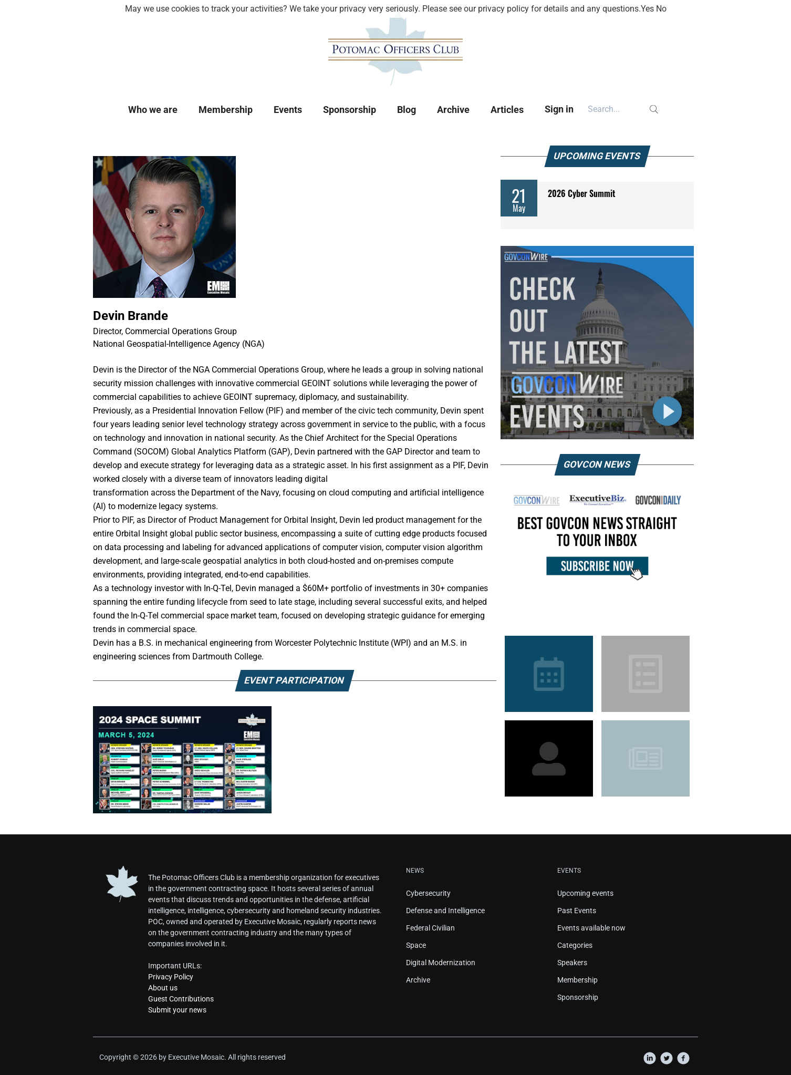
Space (416, 945)
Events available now (591, 928)
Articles (507, 109)
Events (288, 109)
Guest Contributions (181, 999)
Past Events (576, 910)
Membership (226, 109)
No (661, 9)
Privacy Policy (170, 977)
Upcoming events (585, 893)
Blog (406, 109)
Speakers (572, 962)
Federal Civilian (430, 928)
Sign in (559, 109)
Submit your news (177, 1010)
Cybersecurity (428, 893)
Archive (453, 109)
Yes (647, 9)
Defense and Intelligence (445, 910)
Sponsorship (349, 109)
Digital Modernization (440, 962)
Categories (574, 945)
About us (163, 988)
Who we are (153, 109)
